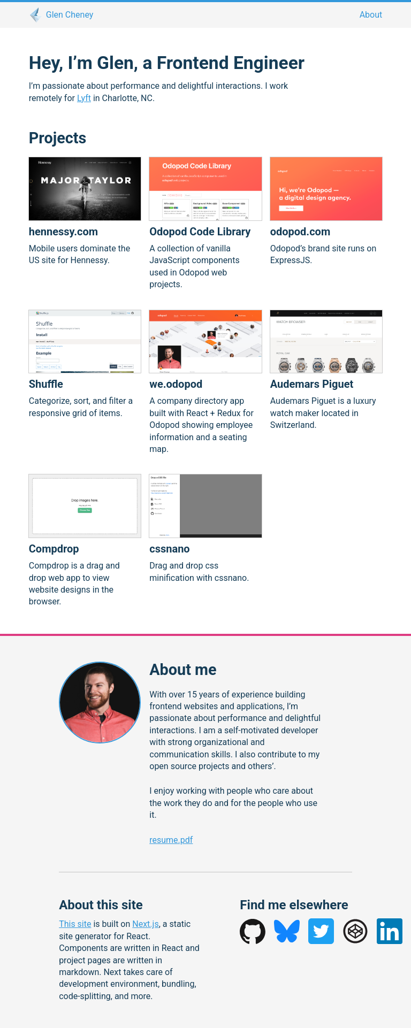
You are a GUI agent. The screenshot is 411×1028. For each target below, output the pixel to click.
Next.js (145, 924)
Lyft (84, 98)
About (371, 15)
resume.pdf (171, 840)
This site (75, 924)
